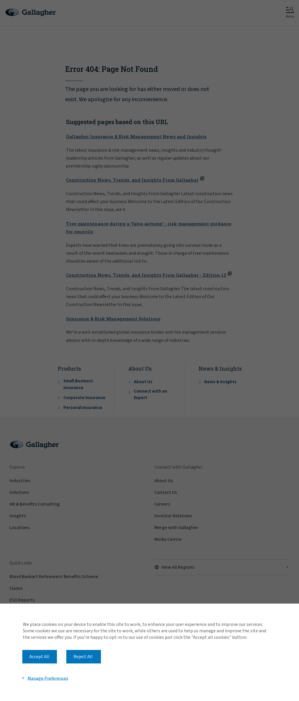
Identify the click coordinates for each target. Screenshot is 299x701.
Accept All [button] (39, 656)
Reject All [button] (83, 656)
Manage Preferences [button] (48, 678)
